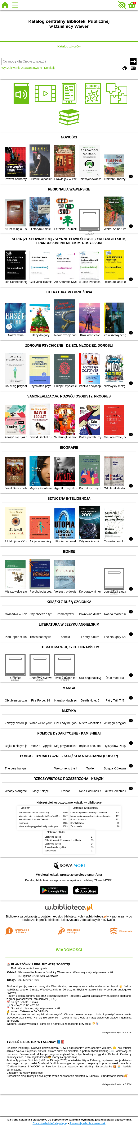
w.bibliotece (96, 916)
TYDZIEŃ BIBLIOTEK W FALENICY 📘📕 (35, 1042)
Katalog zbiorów (69, 46)
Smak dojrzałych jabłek (55, 847)
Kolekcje (49, 67)
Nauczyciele (50, 851)
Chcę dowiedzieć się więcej (49, 1123)
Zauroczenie (76, 826)
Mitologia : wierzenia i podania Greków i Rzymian (42, 816)
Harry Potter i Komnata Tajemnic (34, 819)
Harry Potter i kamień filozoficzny (34, 812)
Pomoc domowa (78, 819)
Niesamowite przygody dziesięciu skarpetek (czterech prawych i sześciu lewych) (56, 826)
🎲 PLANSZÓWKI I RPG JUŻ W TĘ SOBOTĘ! (38, 964)
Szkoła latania (77, 823)
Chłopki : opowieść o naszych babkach (89, 812)
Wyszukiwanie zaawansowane (21, 67)
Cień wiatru (24, 823)
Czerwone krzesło (53, 837)
